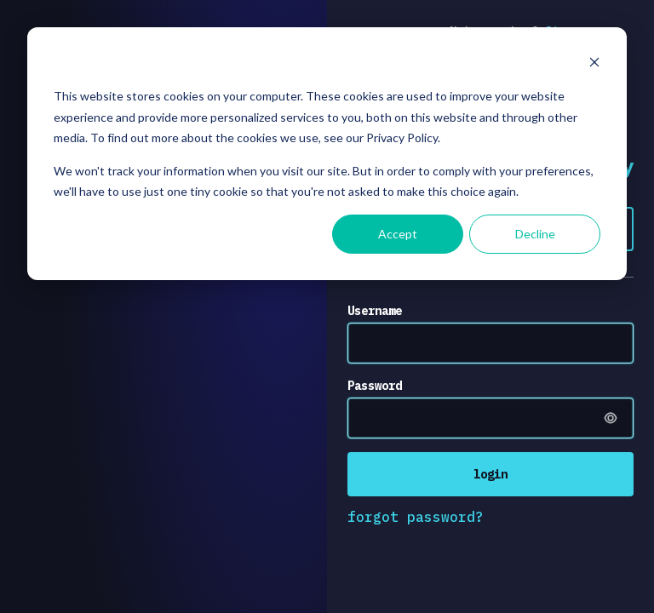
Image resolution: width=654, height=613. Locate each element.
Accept (397, 233)
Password (374, 385)
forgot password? (415, 516)
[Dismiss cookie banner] (594, 64)
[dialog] (327, 153)
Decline (535, 233)
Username (374, 310)
